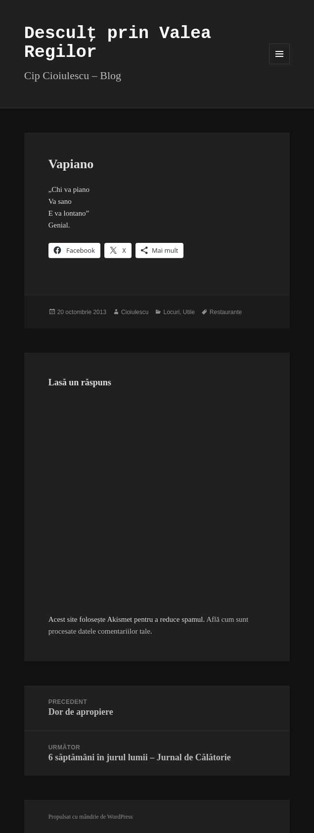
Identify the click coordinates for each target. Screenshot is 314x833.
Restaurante (226, 312)
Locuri (171, 312)
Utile (189, 312)
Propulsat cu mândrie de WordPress (90, 816)
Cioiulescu (134, 312)
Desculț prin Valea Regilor (117, 43)
